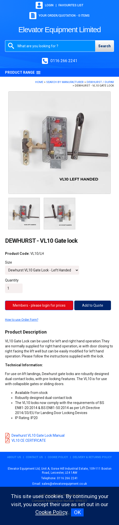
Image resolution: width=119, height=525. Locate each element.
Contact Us (34, 457)
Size (8, 262)
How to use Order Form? (21, 319)
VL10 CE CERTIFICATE (25, 440)
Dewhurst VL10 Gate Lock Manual (35, 435)
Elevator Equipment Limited (59, 29)
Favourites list (70, 5)
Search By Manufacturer (65, 82)
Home (39, 82)
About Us (14, 457)
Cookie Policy (58, 457)
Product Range (23, 72)
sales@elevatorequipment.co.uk (64, 484)
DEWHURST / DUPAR (100, 82)
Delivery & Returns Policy (92, 457)
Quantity (12, 280)
